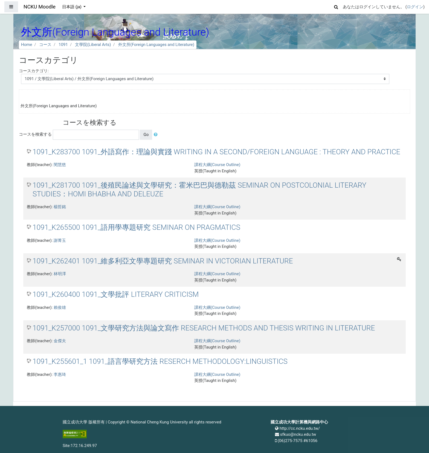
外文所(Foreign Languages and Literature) (156, 44)
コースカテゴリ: (34, 70)
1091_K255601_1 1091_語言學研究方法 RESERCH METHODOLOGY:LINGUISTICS (160, 361)
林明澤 (60, 273)
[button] (336, 6)
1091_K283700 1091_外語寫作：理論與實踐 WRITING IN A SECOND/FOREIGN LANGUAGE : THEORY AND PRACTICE (216, 152)
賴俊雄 (60, 307)
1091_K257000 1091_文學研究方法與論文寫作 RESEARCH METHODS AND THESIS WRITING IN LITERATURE (204, 328)
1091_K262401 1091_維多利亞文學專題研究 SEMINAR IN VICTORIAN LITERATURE (163, 261)
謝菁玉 (60, 240)
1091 (63, 44)
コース (45, 44)
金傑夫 (60, 340)
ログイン (415, 6)
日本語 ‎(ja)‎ (72, 6)
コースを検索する (35, 134)
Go (146, 134)
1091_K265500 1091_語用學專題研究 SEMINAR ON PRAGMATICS (136, 227)
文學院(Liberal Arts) (93, 44)
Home (26, 44)
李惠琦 (60, 374)
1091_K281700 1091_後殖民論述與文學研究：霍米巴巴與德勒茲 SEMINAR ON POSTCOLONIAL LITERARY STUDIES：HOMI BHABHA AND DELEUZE (199, 189)
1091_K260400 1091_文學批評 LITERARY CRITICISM (116, 294)
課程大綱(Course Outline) (217, 164)
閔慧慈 (60, 164)
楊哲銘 (60, 206)
